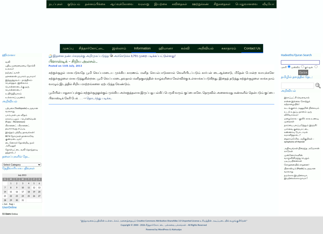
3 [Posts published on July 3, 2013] (22, 183)
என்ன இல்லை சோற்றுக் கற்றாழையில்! (297, 103)
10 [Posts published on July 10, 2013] (23, 187)
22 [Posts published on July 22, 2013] (11, 196)
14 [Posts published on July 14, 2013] (5, 192)
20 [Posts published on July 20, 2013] (39, 192)
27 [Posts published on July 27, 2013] (39, 196)
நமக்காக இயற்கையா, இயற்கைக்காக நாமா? (296, 177)
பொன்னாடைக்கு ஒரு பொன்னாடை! (17, 88)
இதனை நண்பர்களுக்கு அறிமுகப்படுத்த (81, 56)
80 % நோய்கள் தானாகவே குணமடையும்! (19, 137)
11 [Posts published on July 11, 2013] (29, 187)
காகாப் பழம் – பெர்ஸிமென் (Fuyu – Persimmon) (20, 120)
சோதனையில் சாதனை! (296, 164)
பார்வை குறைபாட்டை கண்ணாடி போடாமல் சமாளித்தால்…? (296, 132)
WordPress (163, 229)
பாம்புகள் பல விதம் (16, 115)
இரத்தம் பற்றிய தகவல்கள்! (20, 132)
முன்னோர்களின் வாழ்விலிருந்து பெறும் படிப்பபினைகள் (297, 158)
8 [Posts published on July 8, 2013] (11, 187)
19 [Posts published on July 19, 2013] (34, 192)
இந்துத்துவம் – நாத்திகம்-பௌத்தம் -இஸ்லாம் (19, 81)
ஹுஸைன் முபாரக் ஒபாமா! (20, 76)
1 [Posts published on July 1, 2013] (11, 183)
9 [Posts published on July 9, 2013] (16, 187)
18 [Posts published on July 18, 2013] (29, 192)
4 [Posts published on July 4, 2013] (28, 183)
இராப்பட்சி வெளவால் (297, 97)
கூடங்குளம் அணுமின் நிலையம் (301, 108)
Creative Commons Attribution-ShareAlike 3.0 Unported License (168, 220)
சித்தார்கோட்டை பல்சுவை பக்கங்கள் (166, 225)
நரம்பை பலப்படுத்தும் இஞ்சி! (300, 125)
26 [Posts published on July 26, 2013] (34, 196)
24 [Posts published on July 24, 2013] (23, 196)
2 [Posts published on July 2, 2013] (16, 183)
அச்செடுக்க (122, 56)
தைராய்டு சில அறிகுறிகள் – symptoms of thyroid (299, 140)
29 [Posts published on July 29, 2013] (11, 200)
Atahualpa (176, 229)
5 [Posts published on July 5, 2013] (34, 183)
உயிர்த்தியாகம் (13, 93)
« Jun (4, 204)
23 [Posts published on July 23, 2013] (17, 196)
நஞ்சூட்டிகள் (12, 72)
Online (10, 214)
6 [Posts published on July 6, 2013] (39, 183)
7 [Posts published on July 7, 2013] (5, 187)
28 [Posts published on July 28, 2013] (5, 200)
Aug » (12, 204)
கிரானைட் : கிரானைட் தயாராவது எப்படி (17, 127)
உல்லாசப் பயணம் (15, 97)
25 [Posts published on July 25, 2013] (29, 196)
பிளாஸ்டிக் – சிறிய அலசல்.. (73, 61)
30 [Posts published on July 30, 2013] (17, 200)
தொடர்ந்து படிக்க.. (99, 98)
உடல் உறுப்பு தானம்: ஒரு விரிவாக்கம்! (298, 113)
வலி (7, 61)
